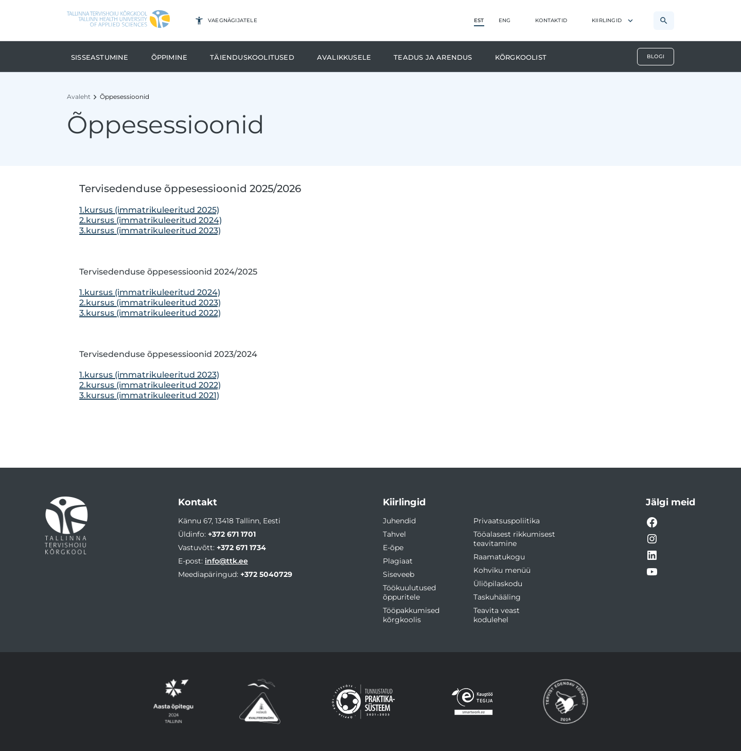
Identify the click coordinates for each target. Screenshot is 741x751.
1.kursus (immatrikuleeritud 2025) (149, 210)
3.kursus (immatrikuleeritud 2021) (149, 395)
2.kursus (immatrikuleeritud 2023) (150, 303)
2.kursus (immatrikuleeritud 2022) (150, 385)
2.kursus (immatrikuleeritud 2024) (150, 220)
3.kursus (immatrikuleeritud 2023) (150, 230)
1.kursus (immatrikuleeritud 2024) (149, 292)
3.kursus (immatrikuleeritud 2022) (150, 313)
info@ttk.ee (226, 561)
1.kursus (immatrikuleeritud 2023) (149, 375)
